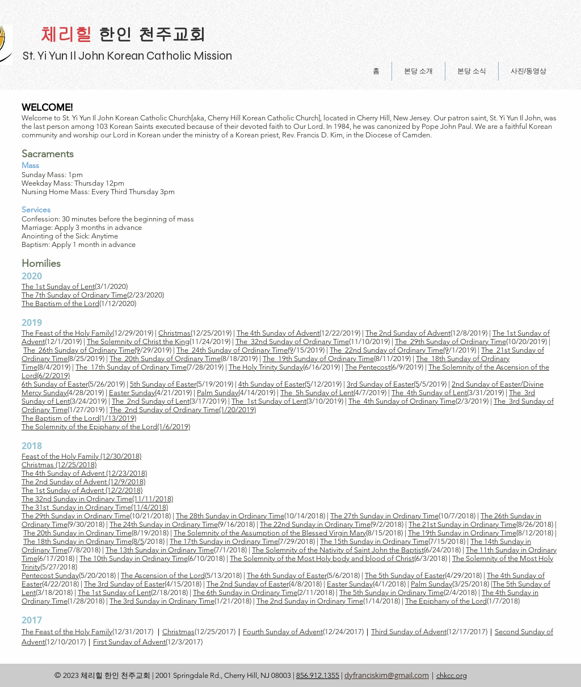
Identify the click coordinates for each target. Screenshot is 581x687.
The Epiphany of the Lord (446, 601)
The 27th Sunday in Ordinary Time (384, 516)
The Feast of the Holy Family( (68, 333)
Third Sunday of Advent (409, 631)
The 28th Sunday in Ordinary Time (230, 516)
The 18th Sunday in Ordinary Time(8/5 (83, 541)
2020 (32, 276)
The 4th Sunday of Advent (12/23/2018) (84, 473)
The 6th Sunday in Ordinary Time (245, 592)
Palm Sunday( (218, 392)
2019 (32, 322)
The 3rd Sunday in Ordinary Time (162, 601)
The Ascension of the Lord (163, 575)
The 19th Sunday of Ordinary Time (318, 358)
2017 (32, 620)
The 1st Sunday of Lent (58, 286)
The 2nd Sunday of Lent (151, 401)
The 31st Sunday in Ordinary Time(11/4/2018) (95, 507)
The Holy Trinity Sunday (266, 367)
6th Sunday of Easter (55, 384)
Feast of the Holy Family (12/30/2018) (81, 456)
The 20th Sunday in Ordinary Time (77, 533)
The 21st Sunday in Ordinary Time (462, 524)
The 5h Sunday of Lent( (317, 392)
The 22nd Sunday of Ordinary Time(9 (389, 350)
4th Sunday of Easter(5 (274, 384)
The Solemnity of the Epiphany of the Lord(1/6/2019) (106, 426)
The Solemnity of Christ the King (138, 341)
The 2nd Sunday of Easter (248, 584)
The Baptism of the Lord (60, 303)
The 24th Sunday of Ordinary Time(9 (234, 350)
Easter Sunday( (133, 392)
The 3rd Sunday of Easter (124, 584)
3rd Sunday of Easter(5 (383, 384)
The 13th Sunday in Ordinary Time (160, 550)
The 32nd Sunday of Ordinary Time (292, 341)
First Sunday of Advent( (130, 642)
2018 (32, 445)
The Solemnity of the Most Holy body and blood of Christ (322, 558)
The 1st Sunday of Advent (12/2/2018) (82, 490)
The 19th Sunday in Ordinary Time (462, 533)
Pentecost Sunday (50, 575)
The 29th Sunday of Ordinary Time (450, 341)
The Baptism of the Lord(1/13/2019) (79, 418)
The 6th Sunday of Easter (287, 575)
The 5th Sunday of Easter (405, 575)
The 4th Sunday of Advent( (279, 333)
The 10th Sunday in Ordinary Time (133, 558)
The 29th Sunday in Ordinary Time (76, 516)
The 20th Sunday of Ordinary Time (165, 358)
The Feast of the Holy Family (67, 631)
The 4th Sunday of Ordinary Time (402, 401)
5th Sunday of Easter (163, 384)
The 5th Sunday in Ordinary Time (391, 592)
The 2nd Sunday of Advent (408, 333)
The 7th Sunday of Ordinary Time (74, 295)
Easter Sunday (350, 584)
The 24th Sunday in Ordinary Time (164, 524)
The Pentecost (367, 367)
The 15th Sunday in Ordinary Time (374, 541)
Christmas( (175, 333)
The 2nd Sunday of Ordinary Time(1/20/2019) (183, 409)
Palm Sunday (431, 584)
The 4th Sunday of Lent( (430, 392)
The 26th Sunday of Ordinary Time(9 (81, 350)
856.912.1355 (317, 675)
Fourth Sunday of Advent (283, 631)
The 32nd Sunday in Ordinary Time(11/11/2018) (97, 499)
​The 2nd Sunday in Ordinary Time (309, 601)
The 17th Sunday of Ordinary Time (131, 367)
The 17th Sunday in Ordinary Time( (225, 541)
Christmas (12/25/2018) (59, 464)
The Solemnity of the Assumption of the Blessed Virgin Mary (270, 533)
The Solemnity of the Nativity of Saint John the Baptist (338, 550)
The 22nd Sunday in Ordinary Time (315, 524)
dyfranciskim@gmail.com (386, 675)
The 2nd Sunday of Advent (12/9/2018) (83, 481)
